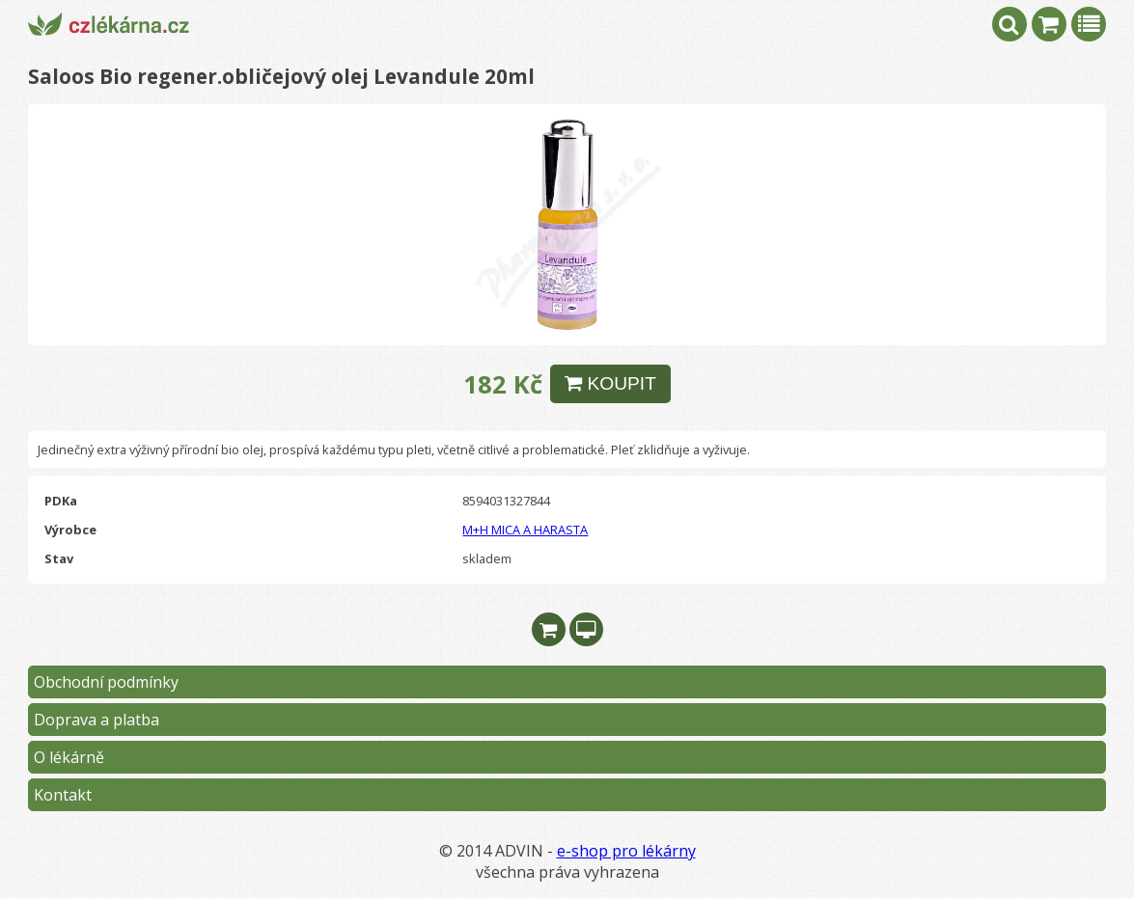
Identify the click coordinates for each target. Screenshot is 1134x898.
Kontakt (63, 794)
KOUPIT (610, 383)
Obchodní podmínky (106, 682)
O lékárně (69, 757)
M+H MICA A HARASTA (525, 529)
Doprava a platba (96, 719)
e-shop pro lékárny (626, 850)
